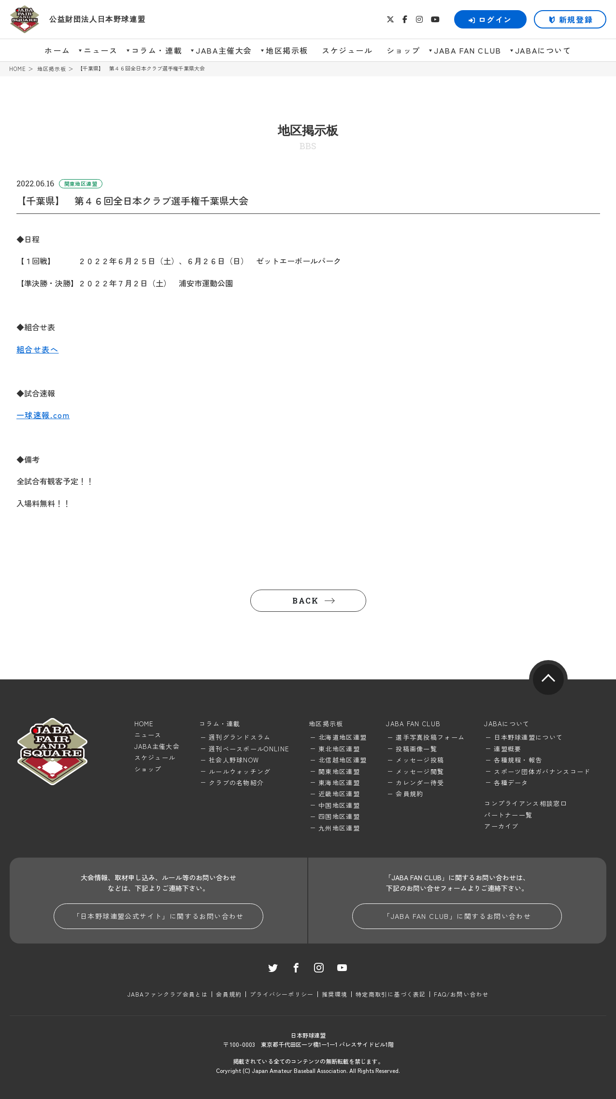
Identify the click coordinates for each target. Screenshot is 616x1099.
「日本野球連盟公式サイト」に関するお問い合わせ (158, 916)
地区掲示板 (287, 50)
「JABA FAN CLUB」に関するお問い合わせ (457, 916)
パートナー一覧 (508, 814)
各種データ (511, 782)
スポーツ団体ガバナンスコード (542, 771)
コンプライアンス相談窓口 (525, 803)
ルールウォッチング (240, 771)
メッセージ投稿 (420, 759)
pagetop (548, 679)
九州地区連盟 (339, 827)
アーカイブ (501, 826)
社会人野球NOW (234, 759)
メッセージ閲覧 (420, 771)
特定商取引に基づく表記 (391, 994)
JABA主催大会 (224, 50)
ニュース (100, 50)
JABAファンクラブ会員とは (168, 994)
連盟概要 (507, 748)
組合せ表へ (37, 349)
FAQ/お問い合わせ (461, 994)
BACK (305, 600)
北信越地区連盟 (342, 759)
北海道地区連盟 (342, 737)
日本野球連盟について (528, 737)
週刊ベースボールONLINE (249, 748)
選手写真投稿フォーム (430, 737)
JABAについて (543, 50)
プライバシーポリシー (282, 994)
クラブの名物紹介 (236, 782)
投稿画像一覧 (416, 748)
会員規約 (409, 793)
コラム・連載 (157, 50)
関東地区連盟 (339, 771)
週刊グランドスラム (240, 737)
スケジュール (347, 50)
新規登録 (576, 19)
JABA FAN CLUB (467, 50)
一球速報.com (43, 415)
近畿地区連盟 (339, 793)
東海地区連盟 (339, 782)
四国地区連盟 (339, 816)
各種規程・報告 (518, 759)
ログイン (490, 19)
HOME (17, 68)
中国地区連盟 (339, 805)
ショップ (403, 50)
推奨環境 (334, 994)
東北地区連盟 (339, 748)
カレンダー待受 (420, 782)
